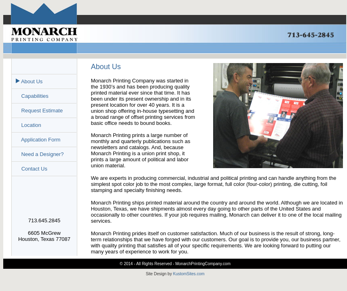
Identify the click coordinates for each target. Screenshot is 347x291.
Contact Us (34, 169)
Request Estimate (41, 111)
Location (30, 125)
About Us (31, 81)
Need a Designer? (41, 154)
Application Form (40, 140)
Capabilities (34, 96)
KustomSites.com (189, 274)
